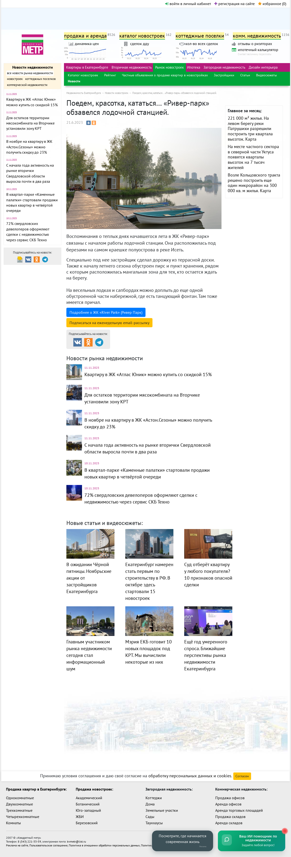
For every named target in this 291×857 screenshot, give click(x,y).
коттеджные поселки (200, 35)
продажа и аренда (85, 35)
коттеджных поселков (40, 79)
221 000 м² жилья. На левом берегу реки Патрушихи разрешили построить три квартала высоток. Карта (250, 128)
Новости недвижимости (32, 67)
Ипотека (193, 67)
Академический (89, 797)
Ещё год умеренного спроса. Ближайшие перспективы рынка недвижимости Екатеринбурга (205, 655)
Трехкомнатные (19, 810)
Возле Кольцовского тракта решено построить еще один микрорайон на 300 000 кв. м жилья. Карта (254, 182)
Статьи (245, 75)
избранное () (272, 3)
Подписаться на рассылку (109, 322)
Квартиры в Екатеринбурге (87, 67)
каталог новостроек (142, 35)
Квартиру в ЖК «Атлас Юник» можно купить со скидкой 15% (148, 374)
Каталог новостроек (83, 75)
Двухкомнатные (19, 804)
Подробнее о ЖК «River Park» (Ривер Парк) (106, 312)
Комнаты (13, 822)
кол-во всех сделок (201, 43)
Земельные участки (162, 810)
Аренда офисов (228, 804)
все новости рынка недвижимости (30, 73)
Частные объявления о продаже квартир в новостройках (165, 75)
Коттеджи (154, 797)
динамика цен (87, 43)
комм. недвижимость (257, 35)
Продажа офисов (230, 797)
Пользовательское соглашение (48, 845)
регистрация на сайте (234, 3)
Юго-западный (88, 810)
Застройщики (224, 75)
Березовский (87, 822)
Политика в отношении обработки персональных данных (104, 845)
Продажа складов (230, 816)
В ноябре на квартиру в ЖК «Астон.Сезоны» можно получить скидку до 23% (29, 147)
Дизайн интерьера (263, 67)
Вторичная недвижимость (132, 67)
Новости (74, 81)
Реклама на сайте (17, 845)
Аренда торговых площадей (239, 810)
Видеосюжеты (266, 75)
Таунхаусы (154, 822)
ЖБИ (80, 816)
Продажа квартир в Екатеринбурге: (36, 789)
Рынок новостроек (169, 67)
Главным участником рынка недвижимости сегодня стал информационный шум (89, 655)
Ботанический (88, 804)
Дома (150, 804)
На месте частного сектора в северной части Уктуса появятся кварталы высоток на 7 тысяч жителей (253, 157)
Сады (150, 816)
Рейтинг (110, 75)
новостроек (15, 79)
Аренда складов (228, 822)
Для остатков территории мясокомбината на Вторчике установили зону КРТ (30, 123)
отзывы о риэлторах (255, 43)
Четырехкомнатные (22, 816)
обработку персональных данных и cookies (189, 775)
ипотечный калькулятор (258, 49)
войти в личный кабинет (188, 3)
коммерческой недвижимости (27, 85)
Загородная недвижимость (224, 67)
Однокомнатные (20, 797)
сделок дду (139, 43)
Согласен (242, 776)
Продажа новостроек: (94, 789)
